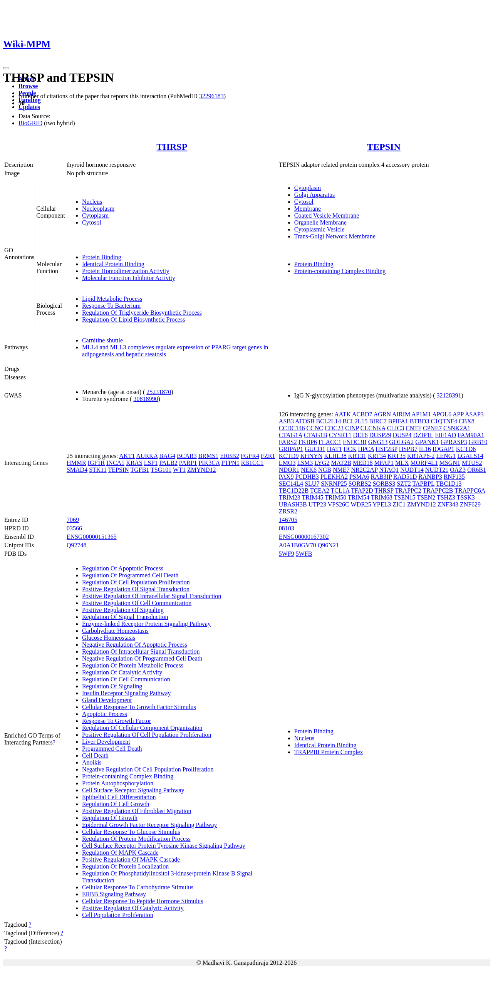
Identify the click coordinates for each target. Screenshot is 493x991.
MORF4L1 (424, 462)
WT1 (179, 469)
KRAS (134, 462)
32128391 (449, 395)
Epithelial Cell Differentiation (119, 797)
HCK (350, 449)
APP (458, 414)
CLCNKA (373, 428)
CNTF (413, 428)
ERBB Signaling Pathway (114, 894)
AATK (342, 414)
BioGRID (30, 123)
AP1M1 (421, 414)
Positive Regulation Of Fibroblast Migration (136, 811)
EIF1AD (445, 435)
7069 (73, 519)
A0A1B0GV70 (297, 545)
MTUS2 (472, 462)
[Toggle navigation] (6, 68)
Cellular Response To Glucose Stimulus (131, 831)
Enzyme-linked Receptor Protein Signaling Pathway (146, 623)
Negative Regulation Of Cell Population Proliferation (148, 769)
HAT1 (334, 449)
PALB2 (168, 462)
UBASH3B (293, 504)
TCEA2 (319, 490)
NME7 (341, 469)
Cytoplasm (95, 215)
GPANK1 (427, 442)
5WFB (304, 553)
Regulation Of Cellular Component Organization (142, 727)
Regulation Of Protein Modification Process (136, 838)
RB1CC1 (252, 462)
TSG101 (161, 469)
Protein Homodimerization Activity (125, 271)
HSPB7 (408, 449)
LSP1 (151, 462)
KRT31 (357, 456)
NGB (324, 469)
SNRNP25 (334, 483)
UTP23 (317, 504)
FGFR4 (250, 456)
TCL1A (339, 490)
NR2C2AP (364, 469)
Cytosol (91, 222)
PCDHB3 (307, 476)
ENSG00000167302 (304, 536)
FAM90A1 (471, 435)
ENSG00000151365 (92, 536)
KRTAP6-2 (421, 456)
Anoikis (92, 762)
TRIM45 (313, 497)
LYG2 (321, 462)
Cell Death (95, 755)
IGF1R (96, 462)
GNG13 (378, 442)
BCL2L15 (354, 421)
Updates (29, 107)
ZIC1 (399, 504)
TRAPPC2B (438, 490)
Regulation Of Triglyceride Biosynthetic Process (142, 312)
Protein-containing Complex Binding (340, 271)
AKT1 (127, 456)
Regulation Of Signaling (112, 686)
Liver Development (106, 741)
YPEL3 (381, 504)
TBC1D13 (449, 483)
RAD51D (405, 476)
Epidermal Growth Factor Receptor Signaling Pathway (149, 825)
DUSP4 (402, 435)
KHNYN (311, 456)
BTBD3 (419, 421)
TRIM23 (289, 497)
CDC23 (334, 428)
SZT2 (404, 483)
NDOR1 (289, 469)
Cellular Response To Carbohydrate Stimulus (137, 887)
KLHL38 (335, 456)
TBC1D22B (294, 490)
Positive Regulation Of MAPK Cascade (131, 859)
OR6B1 (476, 469)
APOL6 (441, 414)
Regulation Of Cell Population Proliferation (136, 582)
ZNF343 (448, 504)
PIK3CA (209, 462)
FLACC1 (330, 442)
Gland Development (107, 700)
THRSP (171, 147)
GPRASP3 (454, 442)
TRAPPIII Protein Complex (328, 752)
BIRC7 (377, 421)
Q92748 (77, 545)
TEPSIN (384, 147)
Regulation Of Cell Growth (115, 804)
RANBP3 (430, 476)
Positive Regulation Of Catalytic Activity (133, 908)
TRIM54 (358, 497)
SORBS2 (360, 483)
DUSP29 (380, 435)
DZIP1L (423, 435)
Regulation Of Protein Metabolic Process (132, 665)
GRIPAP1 (291, 449)
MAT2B (341, 462)
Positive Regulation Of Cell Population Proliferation (146, 734)
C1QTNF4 (444, 421)
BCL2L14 (328, 421)
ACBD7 (362, 414)
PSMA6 (359, 476)
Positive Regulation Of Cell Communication (136, 603)
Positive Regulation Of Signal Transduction (135, 589)
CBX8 (467, 421)
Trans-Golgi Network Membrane (335, 236)
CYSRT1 (340, 435)
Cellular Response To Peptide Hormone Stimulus (142, 901)
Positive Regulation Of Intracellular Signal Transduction (151, 596)
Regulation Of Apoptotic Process (122, 568)
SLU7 (312, 483)
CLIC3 (395, 428)
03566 (74, 528)
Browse (28, 86)
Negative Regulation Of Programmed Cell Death (142, 658)
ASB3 (286, 421)
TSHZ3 (446, 497)
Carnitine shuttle (102, 340)
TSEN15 (404, 497)
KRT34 (377, 456)
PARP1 (188, 462)
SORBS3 (384, 483)
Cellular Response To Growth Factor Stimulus (139, 707)
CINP (352, 428)
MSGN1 (449, 462)
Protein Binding (101, 257)
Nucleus (92, 201)
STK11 (98, 469)
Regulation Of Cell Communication (126, 679)
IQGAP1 (443, 449)
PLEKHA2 (334, 476)
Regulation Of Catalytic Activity (122, 672)
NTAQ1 (389, 469)
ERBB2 (229, 456)
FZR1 (268, 456)
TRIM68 (381, 497)
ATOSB (304, 421)
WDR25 (360, 504)
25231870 (158, 392)
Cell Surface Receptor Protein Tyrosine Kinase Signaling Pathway (163, 845)
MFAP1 (384, 462)
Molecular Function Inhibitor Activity (128, 278)
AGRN (382, 414)
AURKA (147, 456)
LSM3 (305, 462)
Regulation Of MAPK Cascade (120, 852)
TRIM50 (335, 497)
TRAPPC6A (469, 490)
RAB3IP (381, 476)
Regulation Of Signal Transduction (125, 617)
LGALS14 (470, 456)
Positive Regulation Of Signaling (123, 610)
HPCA (366, 449)
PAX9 (286, 476)
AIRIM (401, 414)
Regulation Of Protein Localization (125, 866)
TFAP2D (362, 490)
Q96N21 (328, 545)
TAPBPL (423, 483)
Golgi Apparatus (314, 194)
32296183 (211, 96)
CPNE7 (432, 428)
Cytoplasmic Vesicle (319, 229)
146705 (288, 519)
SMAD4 (77, 469)
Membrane (307, 208)
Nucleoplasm (98, 208)
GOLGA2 (401, 442)
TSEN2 (426, 497)
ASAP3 (474, 414)
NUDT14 (411, 469)
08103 (286, 528)
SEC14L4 (291, 483)
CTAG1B (315, 435)
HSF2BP (386, 449)
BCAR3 (187, 456)
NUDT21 (436, 469)
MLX (402, 462)
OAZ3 (458, 469)
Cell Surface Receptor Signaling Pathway (133, 790)
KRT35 (396, 456)
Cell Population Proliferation (117, 915)
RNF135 (454, 476)
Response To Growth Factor (116, 721)
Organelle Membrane (320, 222)
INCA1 (115, 462)
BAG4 (167, 456)
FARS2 (288, 442)
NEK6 (309, 469)
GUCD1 (315, 449)
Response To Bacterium (111, 305)
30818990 (145, 399)
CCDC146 (292, 428)
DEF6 (360, 435)
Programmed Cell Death (112, 748)
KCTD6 (466, 449)
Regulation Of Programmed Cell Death (130, 575)
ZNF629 (470, 504)
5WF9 (286, 553)
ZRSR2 (288, 511)
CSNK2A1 (456, 428)
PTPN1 (230, 462)
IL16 (425, 449)
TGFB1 (139, 469)
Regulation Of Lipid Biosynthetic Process (133, 319)
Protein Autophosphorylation (117, 783)
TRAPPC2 (408, 490)
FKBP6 (307, 442)
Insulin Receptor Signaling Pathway (126, 693)
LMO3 (287, 462)
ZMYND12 (201, 469)
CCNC (314, 428)
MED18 (363, 462)
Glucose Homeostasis (108, 637)
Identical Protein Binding (113, 264)
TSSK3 (466, 497)
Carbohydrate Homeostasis (115, 630)
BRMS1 (208, 456)
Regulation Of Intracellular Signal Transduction (141, 651)
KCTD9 (289, 456)
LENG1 (446, 456)
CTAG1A (290, 435)
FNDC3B (354, 442)
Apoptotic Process (104, 714)
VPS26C (338, 504)
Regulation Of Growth (110, 818)
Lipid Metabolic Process (112, 298)
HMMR (76, 462)
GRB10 (477, 442)
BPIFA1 (398, 421)
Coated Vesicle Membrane (326, 215)
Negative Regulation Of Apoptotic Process (134, 644)
